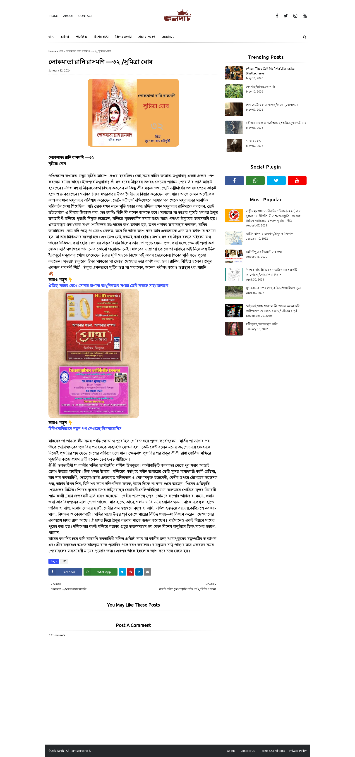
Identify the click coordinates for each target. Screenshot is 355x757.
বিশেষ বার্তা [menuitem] (101, 37)
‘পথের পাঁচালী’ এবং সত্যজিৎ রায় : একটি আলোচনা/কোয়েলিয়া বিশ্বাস (271, 272)
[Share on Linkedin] (139, 572)
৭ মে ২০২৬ (253, 141)
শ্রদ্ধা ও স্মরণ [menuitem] (146, 37)
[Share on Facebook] (65, 572)
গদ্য (61, 51)
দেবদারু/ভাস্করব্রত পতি (260, 86)
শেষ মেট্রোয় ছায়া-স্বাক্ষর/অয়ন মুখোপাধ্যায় (272, 105)
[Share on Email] (147, 572)
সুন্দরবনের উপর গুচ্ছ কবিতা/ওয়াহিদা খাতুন (273, 288)
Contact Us (247, 750)
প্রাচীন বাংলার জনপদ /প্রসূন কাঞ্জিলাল (269, 234)
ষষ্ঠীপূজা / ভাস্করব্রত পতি (262, 324)
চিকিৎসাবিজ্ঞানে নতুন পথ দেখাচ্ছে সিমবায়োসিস (84, 429)
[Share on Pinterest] (130, 572)
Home (54, 16)
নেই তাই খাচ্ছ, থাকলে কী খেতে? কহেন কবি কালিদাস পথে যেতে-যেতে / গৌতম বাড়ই (273, 308)
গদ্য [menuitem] (50, 37)
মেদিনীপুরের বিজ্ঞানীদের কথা (264, 252)
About (68, 16)
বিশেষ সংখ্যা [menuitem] (123, 37)
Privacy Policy (298, 750)
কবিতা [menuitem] (64, 37)
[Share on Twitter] (122, 572)
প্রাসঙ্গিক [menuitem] (81, 37)
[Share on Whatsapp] (101, 572)
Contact (85, 16)
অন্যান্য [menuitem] (167, 37)
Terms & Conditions (272, 750)
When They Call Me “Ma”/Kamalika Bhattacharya (270, 71)
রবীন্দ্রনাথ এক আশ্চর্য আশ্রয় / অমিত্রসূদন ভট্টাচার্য (276, 123)
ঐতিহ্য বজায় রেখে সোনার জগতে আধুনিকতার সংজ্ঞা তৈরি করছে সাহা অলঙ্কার (108, 286)
